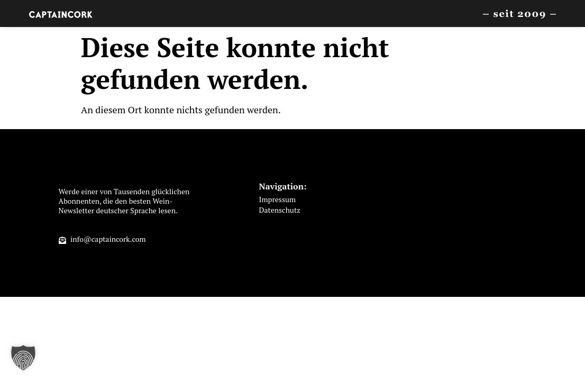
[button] (23, 357)
